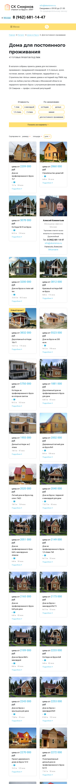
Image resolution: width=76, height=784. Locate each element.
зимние (51, 112)
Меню (15, 26)
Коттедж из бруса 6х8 (51, 657)
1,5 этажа (17, 112)
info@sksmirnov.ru (48, 5)
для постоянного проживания (51, 117)
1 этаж (16, 107)
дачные (58, 107)
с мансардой (29, 107)
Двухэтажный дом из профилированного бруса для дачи (53, 393)
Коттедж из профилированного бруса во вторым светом (22, 393)
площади (37, 136)
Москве (7, 18)
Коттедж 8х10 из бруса (21, 227)
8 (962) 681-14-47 (29, 17)
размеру (26, 136)
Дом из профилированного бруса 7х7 (22, 176)
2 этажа (30, 112)
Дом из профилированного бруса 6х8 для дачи (22, 606)
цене (48, 136)
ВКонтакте (53, 249)
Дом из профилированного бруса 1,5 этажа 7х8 (53, 549)
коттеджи (45, 107)
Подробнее (17, 189)
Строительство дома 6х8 (52, 173)
